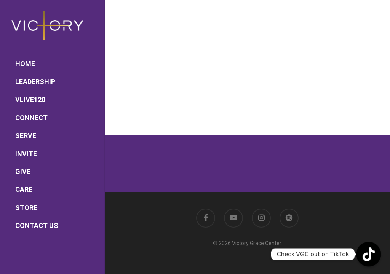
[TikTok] (368, 254)
